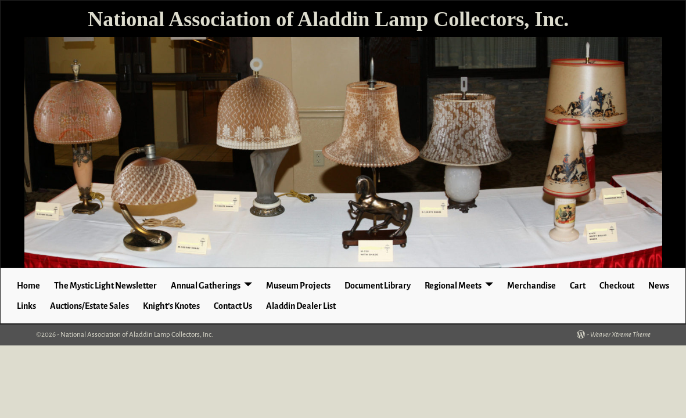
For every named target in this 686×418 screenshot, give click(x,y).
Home (28, 285)
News (658, 285)
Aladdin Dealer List (301, 306)
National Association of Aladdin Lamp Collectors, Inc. (328, 19)
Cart (578, 285)
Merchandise (531, 285)
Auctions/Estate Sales (89, 306)
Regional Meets (453, 285)
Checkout (616, 285)
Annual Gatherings (205, 285)
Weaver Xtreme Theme (620, 334)
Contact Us (233, 306)
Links (26, 306)
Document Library (377, 285)
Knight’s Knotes (171, 306)
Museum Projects (298, 285)
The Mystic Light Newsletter (105, 285)
